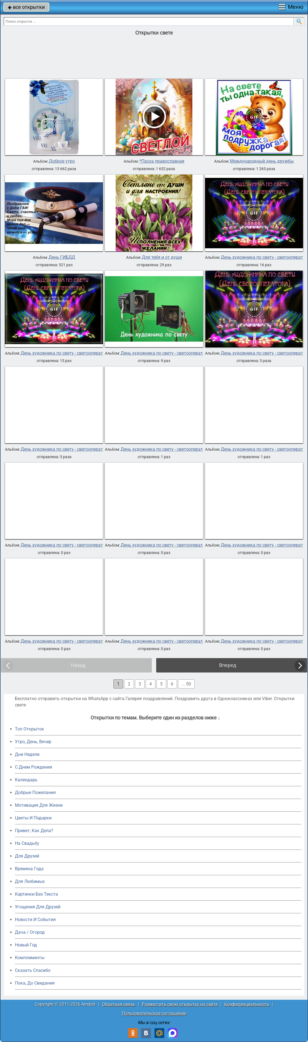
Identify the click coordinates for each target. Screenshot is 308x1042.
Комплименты (29, 957)
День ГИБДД (62, 257)
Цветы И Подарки (33, 818)
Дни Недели (27, 754)
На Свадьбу (27, 843)
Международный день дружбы (262, 161)
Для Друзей (27, 856)
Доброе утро (62, 161)
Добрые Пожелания (35, 792)
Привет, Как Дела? (34, 830)
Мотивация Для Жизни (39, 805)
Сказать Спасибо (33, 970)
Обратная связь (118, 1004)
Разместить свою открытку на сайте (180, 1004)
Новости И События (35, 919)
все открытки (26, 7)
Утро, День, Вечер (33, 741)
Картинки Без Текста (36, 894)
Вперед (227, 665)
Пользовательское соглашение (154, 1013)
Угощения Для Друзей (37, 906)
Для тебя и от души (162, 257)
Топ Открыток (29, 729)
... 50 (186, 684)
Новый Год (26, 945)
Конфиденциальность (247, 1004)
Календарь (26, 779)
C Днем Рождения (33, 767)
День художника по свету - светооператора (65, 353)
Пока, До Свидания (35, 983)
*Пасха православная (161, 161)
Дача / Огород (30, 932)
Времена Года (29, 868)
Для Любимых (30, 881)
